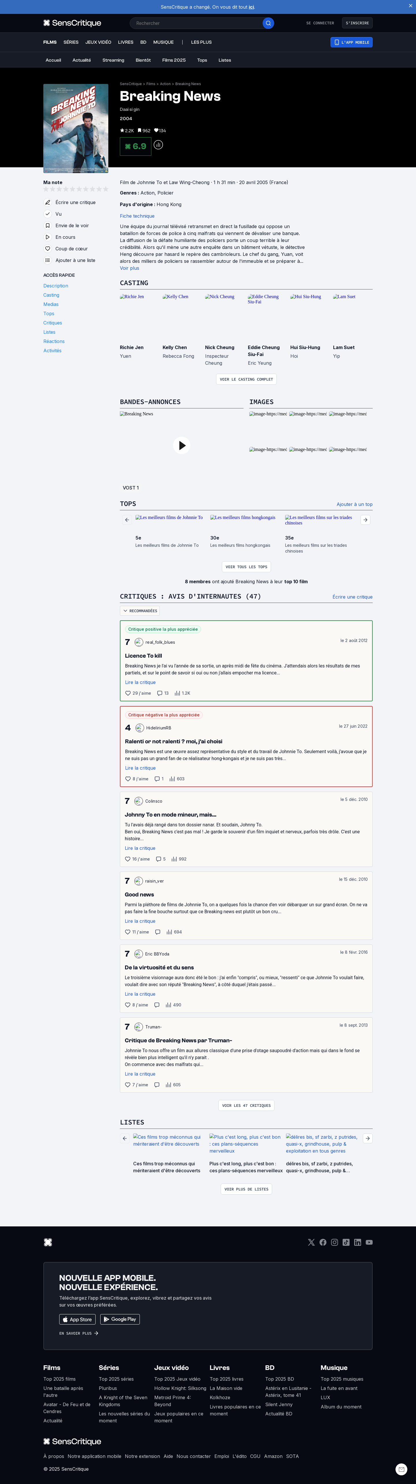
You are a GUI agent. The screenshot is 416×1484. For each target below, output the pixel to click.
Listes (132, 1122)
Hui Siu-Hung (305, 347)
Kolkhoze (220, 1397)
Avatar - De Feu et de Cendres (66, 1408)
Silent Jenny (279, 1404)
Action (165, 84)
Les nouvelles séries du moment (124, 1417)
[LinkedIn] (357, 1244)
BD (269, 1368)
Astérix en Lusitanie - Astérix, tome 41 (288, 1391)
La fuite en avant (339, 1388)
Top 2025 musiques (342, 1379)
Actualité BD (278, 1414)
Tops (128, 503)
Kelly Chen (175, 347)
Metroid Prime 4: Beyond (172, 1401)
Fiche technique (137, 216)
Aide (168, 1456)
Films (150, 84)
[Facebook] (323, 1244)
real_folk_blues (160, 642)
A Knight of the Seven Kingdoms (123, 1401)
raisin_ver (154, 880)
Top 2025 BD (279, 1379)
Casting (134, 282)
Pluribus (108, 1388)
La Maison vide (226, 1388)
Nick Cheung (219, 347)
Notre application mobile (94, 1456)
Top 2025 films (59, 1379)
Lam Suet (344, 347)
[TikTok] (346, 1244)
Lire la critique (140, 682)
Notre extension (142, 1456)
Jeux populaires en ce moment (178, 1417)
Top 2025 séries (116, 1379)
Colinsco (154, 801)
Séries (109, 1368)
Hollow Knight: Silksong (180, 1388)
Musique (334, 1368)
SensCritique (131, 84)
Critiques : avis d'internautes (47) (190, 596)
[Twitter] (311, 1244)
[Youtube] (369, 1244)
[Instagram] (334, 1244)
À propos (53, 1456)
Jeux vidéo (171, 1368)
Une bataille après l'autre (63, 1391)
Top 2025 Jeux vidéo (177, 1379)
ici (251, 7)
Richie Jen (132, 347)
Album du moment (341, 1407)
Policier (165, 193)
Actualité (52, 1421)
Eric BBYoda (157, 953)
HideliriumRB (158, 727)
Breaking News (188, 84)
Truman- (153, 1026)
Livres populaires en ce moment (235, 1410)
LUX (325, 1397)
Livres (220, 1368)
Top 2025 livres (227, 1379)
